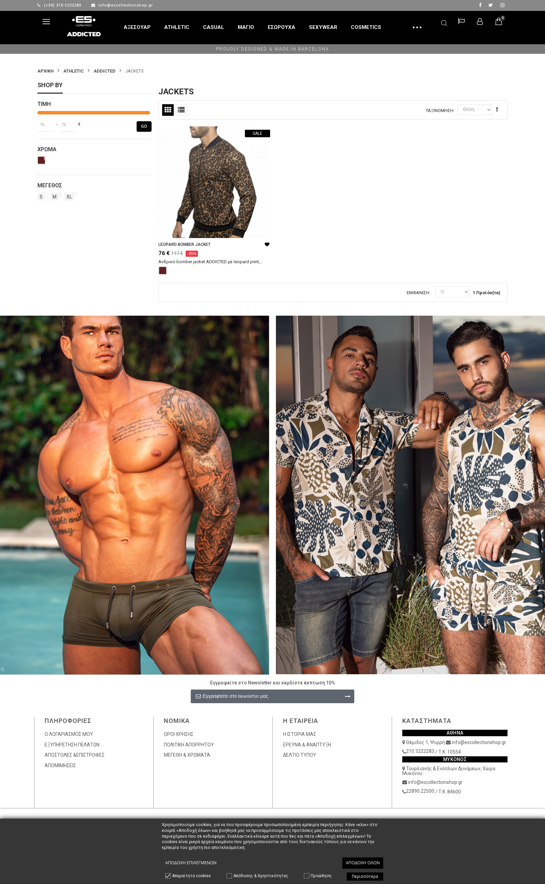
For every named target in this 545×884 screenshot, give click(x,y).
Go (144, 126)
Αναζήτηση (444, 22)
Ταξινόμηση (439, 110)
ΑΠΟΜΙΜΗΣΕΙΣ (60, 765)
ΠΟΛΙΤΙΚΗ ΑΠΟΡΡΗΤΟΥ (189, 744)
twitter (490, 5)
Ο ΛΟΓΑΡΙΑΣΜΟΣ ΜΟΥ (69, 734)
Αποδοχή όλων (363, 863)
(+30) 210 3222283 (60, 5)
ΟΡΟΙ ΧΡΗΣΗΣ (178, 734)
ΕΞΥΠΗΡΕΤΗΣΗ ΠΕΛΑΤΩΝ (72, 744)
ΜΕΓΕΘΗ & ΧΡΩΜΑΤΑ (187, 755)
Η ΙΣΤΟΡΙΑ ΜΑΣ (299, 734)
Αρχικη (45, 71)
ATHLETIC (73, 71)
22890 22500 (420, 791)
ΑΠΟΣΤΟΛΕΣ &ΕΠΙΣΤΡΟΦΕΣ (75, 755)
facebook (480, 5)
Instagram (502, 5)
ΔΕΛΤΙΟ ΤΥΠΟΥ (299, 755)
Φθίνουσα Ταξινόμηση (497, 109)
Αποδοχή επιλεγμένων (191, 863)
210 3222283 (420, 751)
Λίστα (181, 110)
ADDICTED (104, 71)
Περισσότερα (365, 876)
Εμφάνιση (418, 292)
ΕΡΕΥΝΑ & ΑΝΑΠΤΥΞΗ (307, 744)
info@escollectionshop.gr (122, 5)
